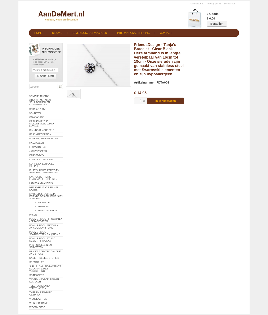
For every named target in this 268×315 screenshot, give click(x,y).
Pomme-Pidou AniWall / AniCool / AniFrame (43, 226)
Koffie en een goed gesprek (41, 164)
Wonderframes (39, 303)
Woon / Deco (37, 307)
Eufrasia (43, 206)
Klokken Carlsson (41, 159)
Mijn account (197, 3)
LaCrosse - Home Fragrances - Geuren (43, 177)
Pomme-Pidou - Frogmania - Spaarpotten (45, 220)
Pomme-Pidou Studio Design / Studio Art (42, 239)
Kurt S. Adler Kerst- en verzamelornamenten (44, 171)
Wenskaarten (38, 299)
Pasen (33, 214)
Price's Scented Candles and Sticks (45, 252)
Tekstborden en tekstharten (39, 287)
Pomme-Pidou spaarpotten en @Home (44, 233)
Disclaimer (229, 3)
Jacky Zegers (38, 151)
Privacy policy (214, 3)
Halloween (36, 142)
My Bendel (44, 202)
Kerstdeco (36, 155)
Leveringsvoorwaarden (89, 33)
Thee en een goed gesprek (40, 293)
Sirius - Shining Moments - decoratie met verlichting (45, 268)
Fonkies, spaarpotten (43, 138)
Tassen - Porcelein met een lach (44, 280)
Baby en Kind (37, 108)
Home (38, 33)
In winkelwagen (165, 100)
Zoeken (60, 86)
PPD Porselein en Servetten (40, 246)
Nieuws (57, 33)
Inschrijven (45, 76)
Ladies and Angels (41, 183)
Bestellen (216, 23)
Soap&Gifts (36, 275)
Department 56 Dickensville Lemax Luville (41, 123)
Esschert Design (40, 134)
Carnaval (35, 113)
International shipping (133, 33)
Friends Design (47, 210)
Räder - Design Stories (44, 258)
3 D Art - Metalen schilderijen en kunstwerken (40, 102)
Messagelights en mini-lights (44, 188)
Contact (166, 33)
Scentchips (36, 262)
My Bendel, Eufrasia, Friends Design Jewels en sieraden (46, 196)
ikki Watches (37, 147)
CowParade (36, 117)
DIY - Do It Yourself (41, 130)
